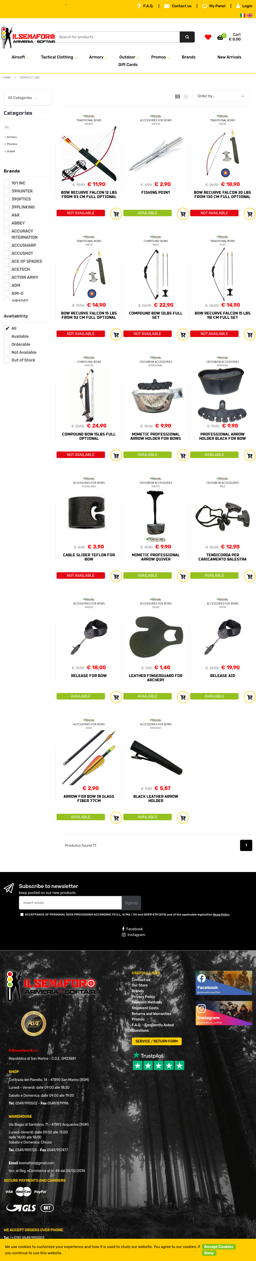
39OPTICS (21, 199)
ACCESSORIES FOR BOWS (155, 120)
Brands (188, 57)
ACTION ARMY (24, 277)
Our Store (140, 985)
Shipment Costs (145, 1008)
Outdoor (127, 57)
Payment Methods (147, 1002)
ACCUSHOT (22, 253)
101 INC (18, 183)
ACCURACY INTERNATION (24, 234)
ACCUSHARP (23, 245)
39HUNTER (22, 191)
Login (244, 6)
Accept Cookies (218, 1246)
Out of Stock (23, 360)
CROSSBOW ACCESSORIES (155, 362)
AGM (15, 285)
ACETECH (20, 269)
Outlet (11, 151)
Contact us (177, 6)
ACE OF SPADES (26, 261)
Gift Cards (128, 64)
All (13, 328)
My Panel (213, 6)
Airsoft (18, 57)
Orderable (20, 344)
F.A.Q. (145, 6)
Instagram (133, 934)
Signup (131, 902)
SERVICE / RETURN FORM (157, 1041)
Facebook (132, 929)
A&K (15, 215)
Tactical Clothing (57, 57)
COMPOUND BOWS (156, 241)
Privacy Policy (143, 997)
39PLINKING (23, 207)
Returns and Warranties (151, 1014)
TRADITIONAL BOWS (89, 120)
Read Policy (221, 914)
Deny (209, 1253)
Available (20, 336)
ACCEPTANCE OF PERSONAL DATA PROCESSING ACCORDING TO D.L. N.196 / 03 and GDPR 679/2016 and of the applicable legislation (127, 914)
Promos (158, 57)
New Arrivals (229, 57)
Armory (96, 57)
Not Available (23, 352)
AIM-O (17, 293)
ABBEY (18, 223)
